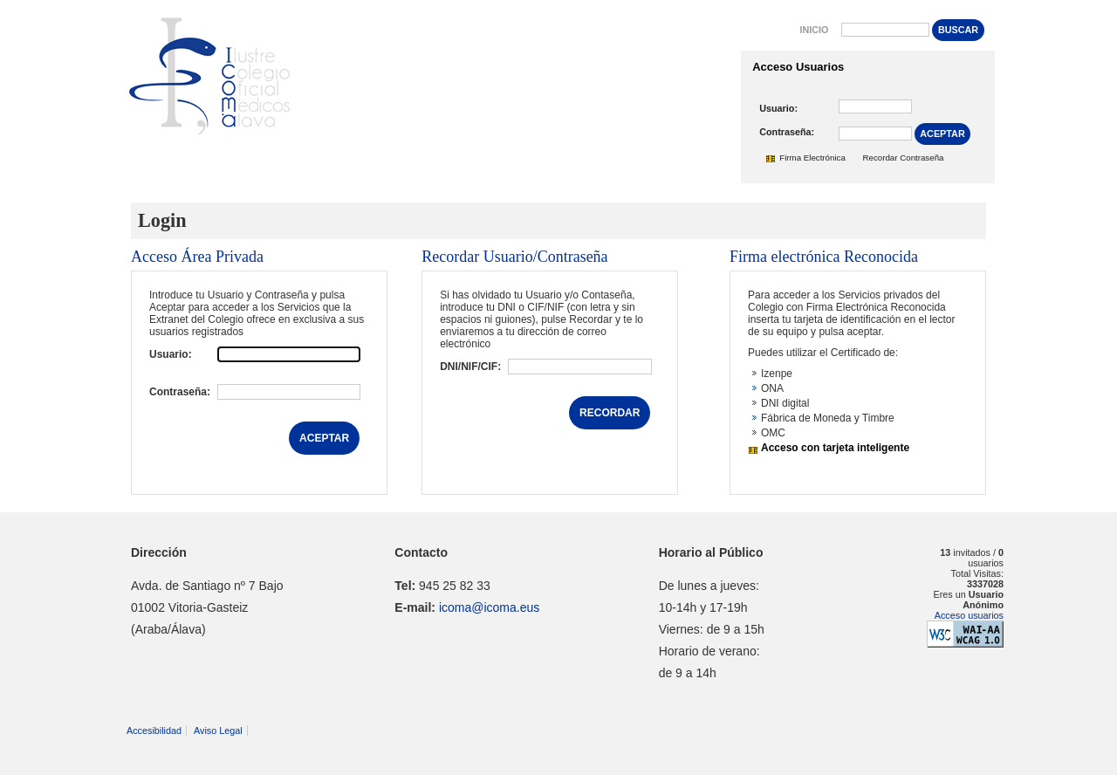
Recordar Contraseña (903, 157)
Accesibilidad (154, 730)
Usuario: (778, 108)
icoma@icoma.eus (489, 607)
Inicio (813, 29)
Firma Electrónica (812, 157)
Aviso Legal (218, 730)
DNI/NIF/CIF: (470, 366)
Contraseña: (786, 132)
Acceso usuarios (969, 615)
